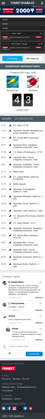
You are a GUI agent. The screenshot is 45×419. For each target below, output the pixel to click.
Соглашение (7, 390)
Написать (34, 354)
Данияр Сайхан (17, 282)
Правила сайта (8, 387)
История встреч (24, 119)
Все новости (32, 58)
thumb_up (40, 282)
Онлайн (6, 119)
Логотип (25, 379)
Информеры (7, 399)
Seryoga (15, 329)
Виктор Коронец (17, 303)
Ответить (39, 298)
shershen (11, 316)
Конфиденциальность (27, 387)
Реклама (16, 379)
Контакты (6, 379)
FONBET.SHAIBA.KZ (22, 2)
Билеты (17, 399)
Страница (12, 58)
